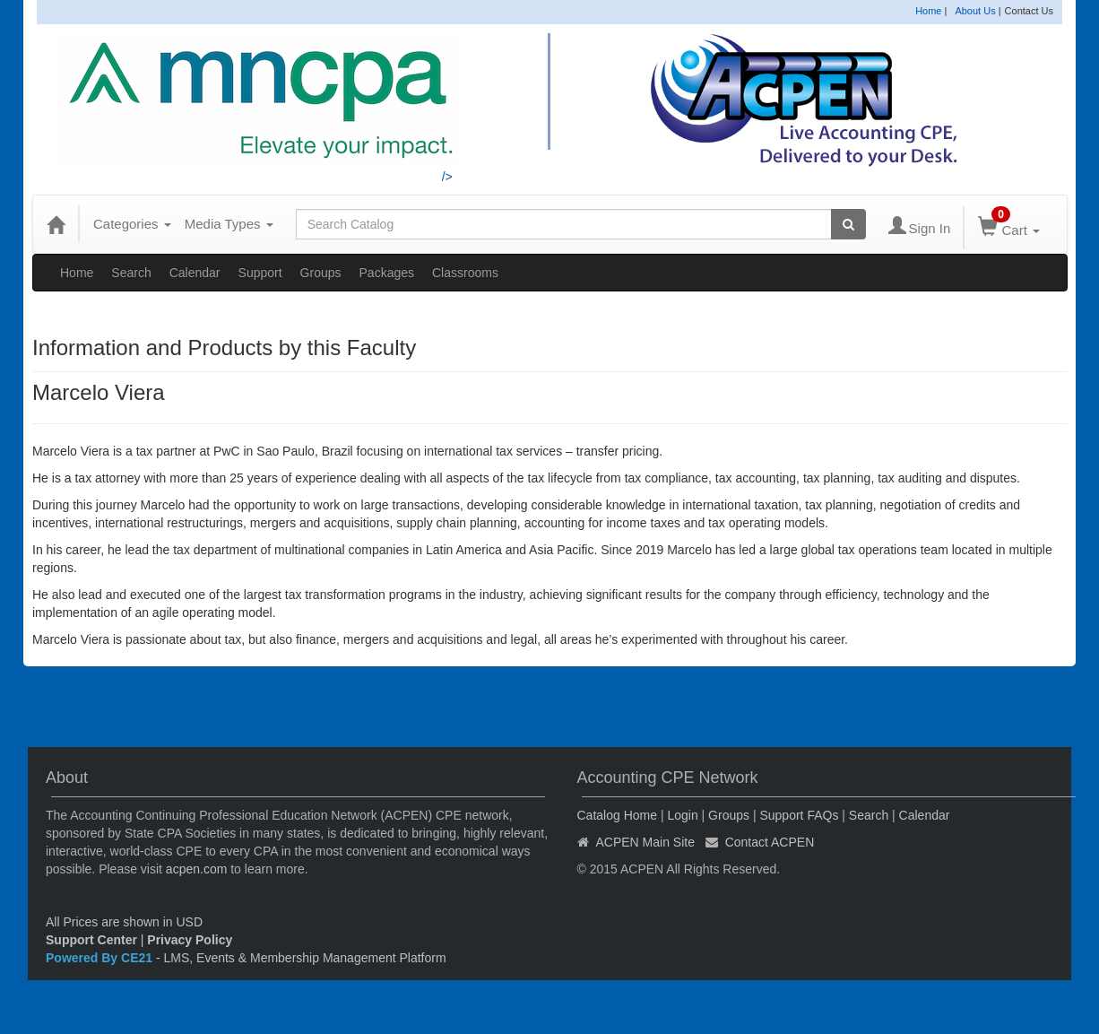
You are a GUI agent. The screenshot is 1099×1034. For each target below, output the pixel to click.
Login (682, 815)
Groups (321, 272)
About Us (975, 10)
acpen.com (196, 869)
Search (131, 272)
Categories (132, 223)
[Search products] (848, 224)
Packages (386, 272)
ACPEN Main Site (645, 842)
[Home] (55, 224)
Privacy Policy (189, 940)
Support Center (91, 940)
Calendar (195, 272)
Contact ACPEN (770, 842)
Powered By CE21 (101, 958)
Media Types (229, 223)
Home (928, 10)
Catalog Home (617, 815)
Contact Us (1029, 10)
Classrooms (465, 272)
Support (260, 272)
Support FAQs (798, 815)
